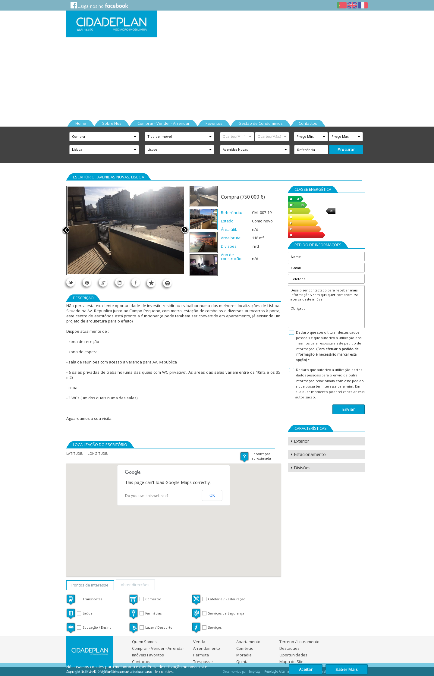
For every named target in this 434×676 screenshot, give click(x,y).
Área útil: (229, 229)
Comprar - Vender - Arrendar (158, 648)
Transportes (92, 599)
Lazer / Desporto (158, 627)
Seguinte (184, 230)
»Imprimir (167, 282)
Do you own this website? (146, 495)
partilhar (119, 282)
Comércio (153, 599)
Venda (199, 641)
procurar (346, 149)
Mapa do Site (291, 661)
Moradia (244, 655)
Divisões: (229, 246)
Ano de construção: (231, 257)
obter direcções (135, 584)
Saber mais (346, 669)
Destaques (289, 648)
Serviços (215, 627)
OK (212, 495)
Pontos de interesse (89, 585)
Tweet (70, 282)
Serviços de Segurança (226, 613)
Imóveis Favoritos (148, 655)
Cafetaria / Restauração (226, 599)
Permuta (201, 655)
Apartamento (248, 641)
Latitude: (74, 453)
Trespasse (203, 661)
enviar (348, 409)
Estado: (227, 221)
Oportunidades (293, 655)
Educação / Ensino (97, 627)
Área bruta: (231, 238)
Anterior (66, 230)
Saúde (88, 613)
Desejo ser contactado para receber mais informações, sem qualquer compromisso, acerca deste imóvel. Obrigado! (326, 306)
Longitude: (98, 453)
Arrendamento (206, 648)
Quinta (242, 661)
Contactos (141, 661)
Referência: (231, 213)
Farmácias (153, 613)
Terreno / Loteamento (299, 641)
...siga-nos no (99, 5)
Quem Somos (144, 641)
